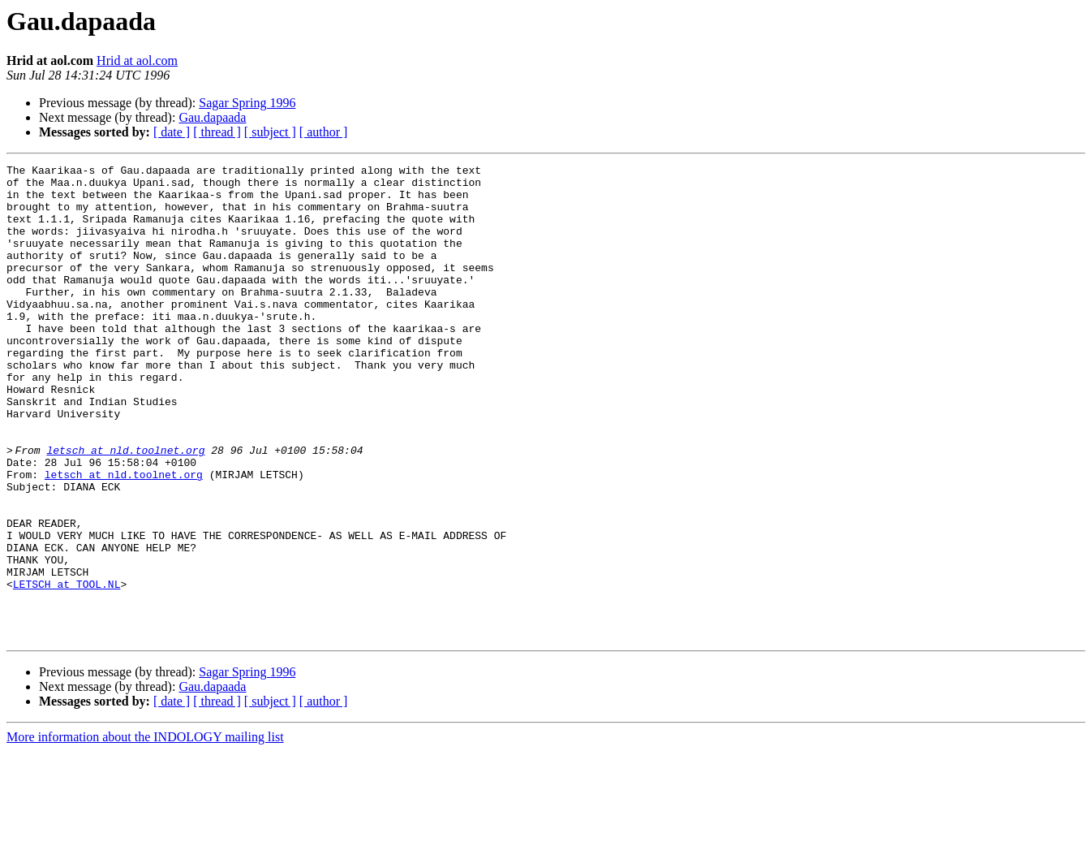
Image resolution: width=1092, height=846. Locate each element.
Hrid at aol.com (137, 60)
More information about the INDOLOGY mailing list (145, 832)
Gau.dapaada (212, 117)
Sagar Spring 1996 (247, 103)
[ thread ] (217, 132)
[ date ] (171, 132)
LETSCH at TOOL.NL (67, 669)
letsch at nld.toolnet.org (130, 508)
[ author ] (323, 132)
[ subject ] (270, 132)
